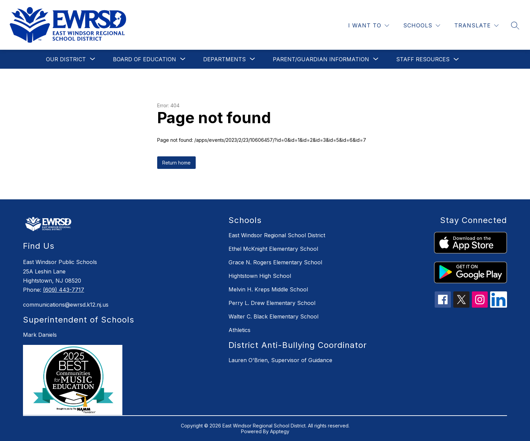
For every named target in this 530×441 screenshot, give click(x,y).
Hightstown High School (259, 275)
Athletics (239, 330)
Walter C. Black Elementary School (273, 316)
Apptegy (279, 431)
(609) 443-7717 (63, 289)
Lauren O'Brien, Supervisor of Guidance (280, 360)
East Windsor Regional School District (276, 235)
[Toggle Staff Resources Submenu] (456, 59)
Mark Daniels (40, 334)
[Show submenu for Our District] (66, 59)
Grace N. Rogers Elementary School (275, 262)
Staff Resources (423, 59)
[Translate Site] (476, 25)
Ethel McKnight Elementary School (273, 248)
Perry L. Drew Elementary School (271, 303)
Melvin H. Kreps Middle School (268, 289)
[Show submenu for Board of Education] (144, 59)
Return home (176, 163)
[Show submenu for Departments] (224, 59)
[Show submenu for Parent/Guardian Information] (321, 59)
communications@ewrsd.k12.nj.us (66, 304)
